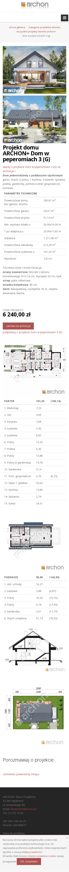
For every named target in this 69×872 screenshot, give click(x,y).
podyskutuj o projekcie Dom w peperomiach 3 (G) (32, 332)
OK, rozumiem (29, 861)
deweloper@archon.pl (23, 809)
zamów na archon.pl (18, 326)
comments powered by (21, 774)
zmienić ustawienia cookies (42, 856)
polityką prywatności (31, 851)
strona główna (17, 27)
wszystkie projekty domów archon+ (36, 31)
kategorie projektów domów (44, 27)
